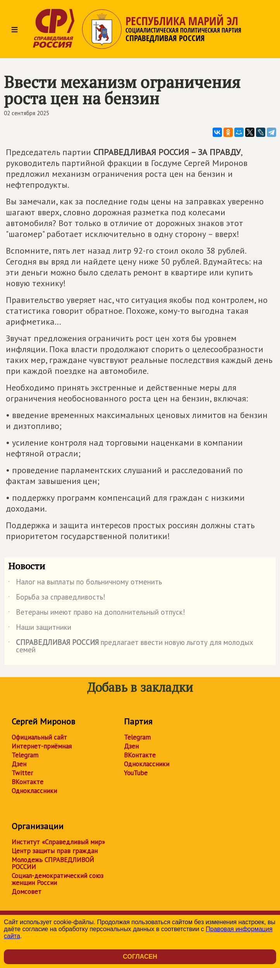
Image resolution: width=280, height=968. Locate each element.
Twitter (22, 772)
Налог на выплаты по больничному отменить (85, 583)
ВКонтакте (27, 781)
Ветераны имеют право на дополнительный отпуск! (96, 613)
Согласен (140, 956)
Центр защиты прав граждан (55, 850)
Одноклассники (34, 790)
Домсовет (26, 891)
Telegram (25, 755)
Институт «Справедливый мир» (58, 841)
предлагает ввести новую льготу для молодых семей (130, 646)
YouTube (136, 772)
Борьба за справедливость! (56, 598)
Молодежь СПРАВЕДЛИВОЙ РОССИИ (53, 863)
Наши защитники (39, 629)
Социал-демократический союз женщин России (57, 879)
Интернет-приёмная (42, 746)
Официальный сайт (39, 737)
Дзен (19, 764)
